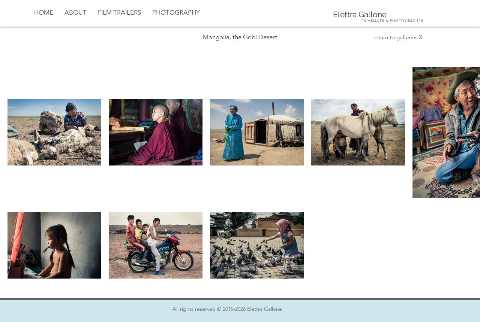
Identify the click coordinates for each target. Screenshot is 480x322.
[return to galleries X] (398, 37)
